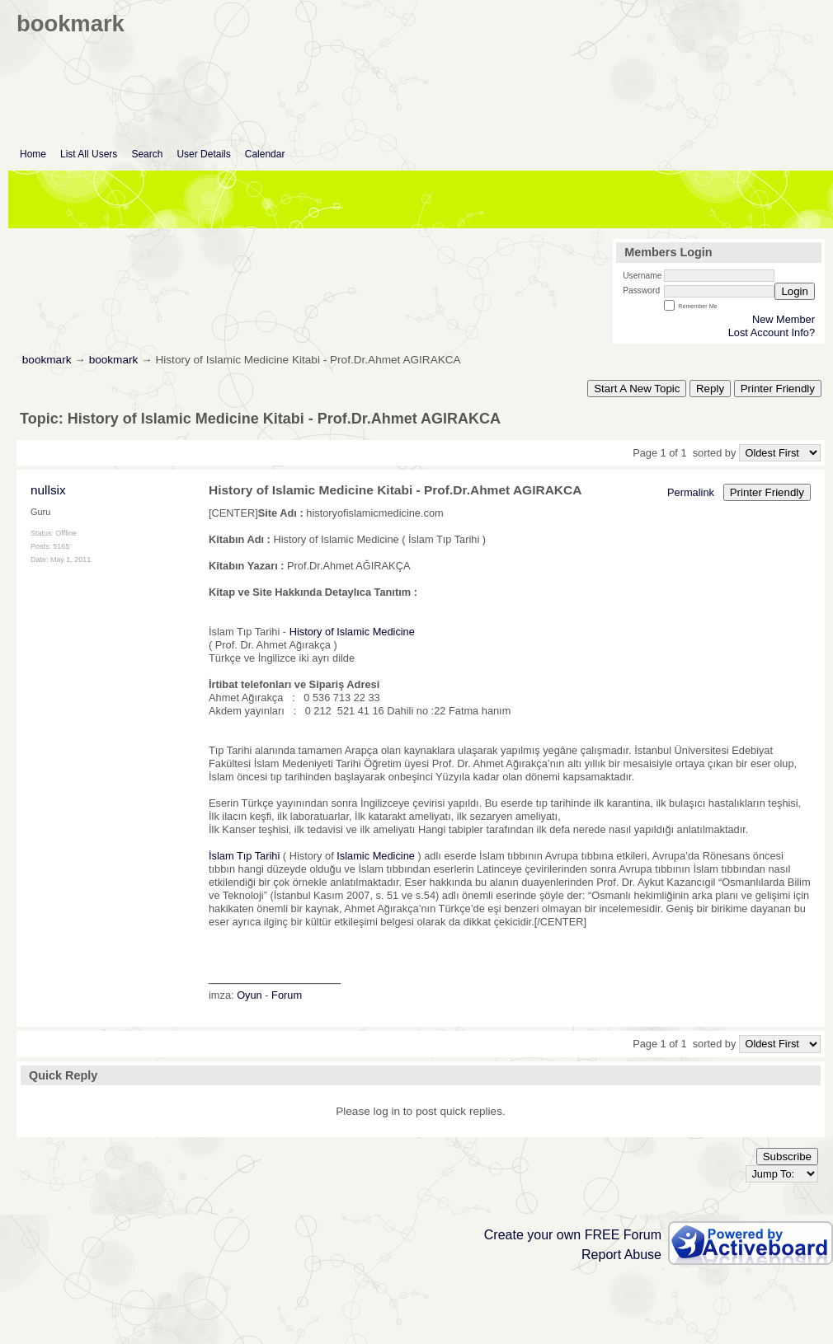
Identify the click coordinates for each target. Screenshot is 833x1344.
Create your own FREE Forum (572, 1235)
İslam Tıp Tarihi (244, 856)
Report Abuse (621, 1255)
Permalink (690, 492)
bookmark (47, 360)
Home (33, 154)
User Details (203, 154)
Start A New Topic (637, 388)
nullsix (48, 490)
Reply (710, 388)
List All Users (88, 154)
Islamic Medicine (375, 856)
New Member (783, 319)
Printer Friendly (778, 388)
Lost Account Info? (771, 332)
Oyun (249, 995)
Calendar (265, 154)
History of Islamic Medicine (352, 631)
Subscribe (787, 1156)
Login (794, 291)
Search (146, 154)
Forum (286, 995)
